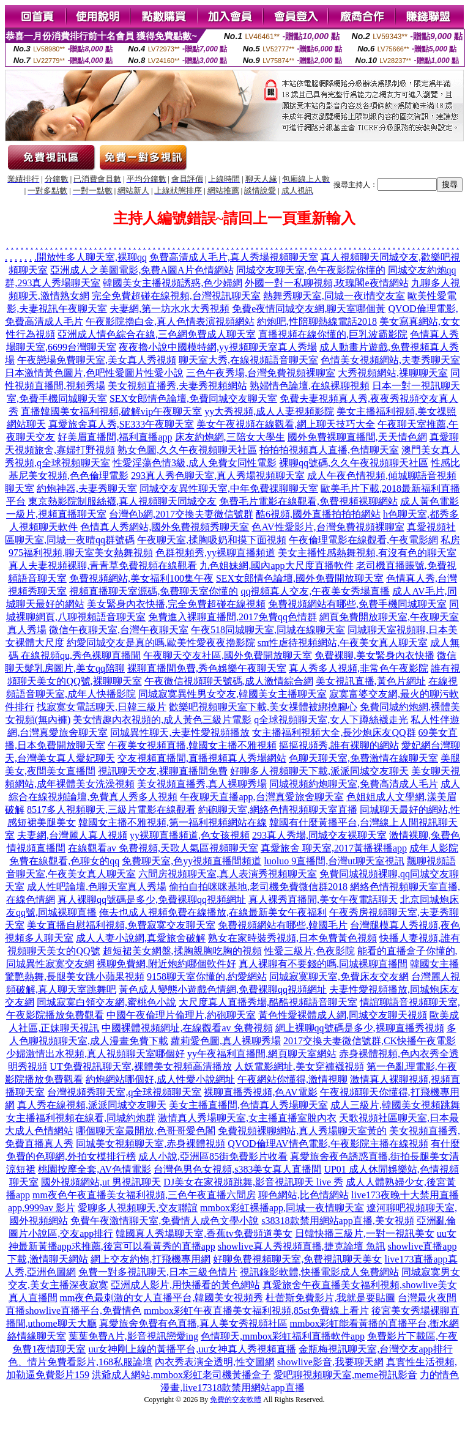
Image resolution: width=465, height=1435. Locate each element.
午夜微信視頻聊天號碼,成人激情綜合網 (228, 681)
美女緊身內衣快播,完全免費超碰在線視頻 (176, 604)
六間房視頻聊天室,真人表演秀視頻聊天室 (227, 874)
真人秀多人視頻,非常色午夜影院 (358, 668)
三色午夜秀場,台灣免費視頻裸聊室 (260, 373)
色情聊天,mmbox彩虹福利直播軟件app (283, 1336)
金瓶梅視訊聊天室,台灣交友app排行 (375, 1349)
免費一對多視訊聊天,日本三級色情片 (157, 1272)
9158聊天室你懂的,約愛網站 (207, 976)
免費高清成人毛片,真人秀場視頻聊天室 (233, 257)
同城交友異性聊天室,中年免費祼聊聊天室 (229, 488)
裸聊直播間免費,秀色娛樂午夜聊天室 (206, 668)
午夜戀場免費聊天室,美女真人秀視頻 (96, 360)
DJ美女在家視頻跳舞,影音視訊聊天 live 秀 (253, 1182)
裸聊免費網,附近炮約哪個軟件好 (166, 964)
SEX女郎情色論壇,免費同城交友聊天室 (193, 398)
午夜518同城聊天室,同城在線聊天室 (268, 630)
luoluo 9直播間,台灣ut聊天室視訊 (334, 861)
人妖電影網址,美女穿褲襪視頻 (299, 1066)
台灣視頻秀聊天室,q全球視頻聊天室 (124, 1092)
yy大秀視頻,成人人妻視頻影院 (269, 411)
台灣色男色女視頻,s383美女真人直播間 (237, 1169)
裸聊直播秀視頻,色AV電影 (260, 1092)
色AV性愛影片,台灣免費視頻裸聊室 (327, 527)
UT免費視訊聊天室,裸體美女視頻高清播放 (140, 1066)
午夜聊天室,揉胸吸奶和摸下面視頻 (211, 540)
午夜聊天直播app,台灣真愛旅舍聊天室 (261, 797)
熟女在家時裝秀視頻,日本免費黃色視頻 (292, 938)
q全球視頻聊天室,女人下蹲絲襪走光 (331, 719)
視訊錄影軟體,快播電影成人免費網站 (319, 1272)
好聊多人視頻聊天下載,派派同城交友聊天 (319, 771)
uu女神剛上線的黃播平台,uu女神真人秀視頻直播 (192, 1349)
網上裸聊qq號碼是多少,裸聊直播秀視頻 (359, 1028)
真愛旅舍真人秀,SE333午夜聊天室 (121, 424)
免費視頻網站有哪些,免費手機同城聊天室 (357, 604)
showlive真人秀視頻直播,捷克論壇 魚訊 (301, 1246)
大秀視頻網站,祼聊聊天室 (393, 373)
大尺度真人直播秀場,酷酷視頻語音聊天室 (268, 1002)
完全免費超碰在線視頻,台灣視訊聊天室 (176, 296)
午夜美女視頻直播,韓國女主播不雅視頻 (192, 745)
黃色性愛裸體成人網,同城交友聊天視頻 (342, 1015)
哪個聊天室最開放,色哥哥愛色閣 (145, 1130)
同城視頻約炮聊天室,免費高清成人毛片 (353, 784)
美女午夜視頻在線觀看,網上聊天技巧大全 (285, 424)
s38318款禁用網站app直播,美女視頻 (337, 1220)
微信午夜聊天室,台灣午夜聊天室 (118, 630)
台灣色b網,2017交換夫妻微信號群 (181, 514)
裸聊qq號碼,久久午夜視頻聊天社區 (353, 463)
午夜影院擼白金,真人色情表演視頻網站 (170, 321)
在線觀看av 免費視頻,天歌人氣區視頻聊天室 (163, 848)
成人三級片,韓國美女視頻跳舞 (395, 1105)
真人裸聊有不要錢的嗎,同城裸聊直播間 (323, 964)
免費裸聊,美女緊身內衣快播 (374, 655)
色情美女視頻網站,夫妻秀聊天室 (390, 360)
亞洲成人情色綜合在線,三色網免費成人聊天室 (157, 334)
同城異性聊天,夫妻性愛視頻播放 (180, 732)
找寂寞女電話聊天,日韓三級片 (101, 707)
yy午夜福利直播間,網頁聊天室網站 (262, 1053)
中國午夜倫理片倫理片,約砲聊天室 (181, 1015)
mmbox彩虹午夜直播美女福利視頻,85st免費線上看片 (256, 1310)
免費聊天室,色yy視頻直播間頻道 (191, 861)
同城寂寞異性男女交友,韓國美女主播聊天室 (232, 694)
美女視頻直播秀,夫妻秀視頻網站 (177, 385)
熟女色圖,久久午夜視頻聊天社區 (187, 450)
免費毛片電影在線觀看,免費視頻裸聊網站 (308, 501)
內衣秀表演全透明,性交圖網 (215, 1362)
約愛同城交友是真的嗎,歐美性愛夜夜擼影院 (161, 642)
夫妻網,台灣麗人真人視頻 (72, 835)
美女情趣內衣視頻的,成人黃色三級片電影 (162, 719)
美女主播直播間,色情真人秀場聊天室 (248, 1105)
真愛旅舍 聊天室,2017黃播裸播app (334, 848)
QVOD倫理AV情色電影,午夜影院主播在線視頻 (328, 1143)
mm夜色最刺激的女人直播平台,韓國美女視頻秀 (162, 1297)
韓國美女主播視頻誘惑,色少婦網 (172, 283)
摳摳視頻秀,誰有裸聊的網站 (339, 745)
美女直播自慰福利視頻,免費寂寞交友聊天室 (121, 925)
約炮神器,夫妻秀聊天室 (87, 488)
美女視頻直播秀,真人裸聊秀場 (202, 784)
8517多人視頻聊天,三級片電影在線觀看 (111, 809)
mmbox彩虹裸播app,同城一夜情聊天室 (282, 1208)
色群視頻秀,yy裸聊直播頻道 (215, 552)
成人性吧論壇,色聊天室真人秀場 (96, 886)
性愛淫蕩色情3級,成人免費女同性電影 (195, 463)
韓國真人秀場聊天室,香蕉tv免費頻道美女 (204, 1233)
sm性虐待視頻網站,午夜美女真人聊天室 (343, 642)
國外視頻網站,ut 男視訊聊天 (101, 1182)
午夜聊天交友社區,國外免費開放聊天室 (227, 655)
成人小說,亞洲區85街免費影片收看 (213, 1156)
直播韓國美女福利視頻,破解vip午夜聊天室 (111, 411)
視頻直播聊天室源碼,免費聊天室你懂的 (153, 591)
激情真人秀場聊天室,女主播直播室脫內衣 (247, 1118)
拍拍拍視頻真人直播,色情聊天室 (329, 450)
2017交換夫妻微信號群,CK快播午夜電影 (369, 1041)
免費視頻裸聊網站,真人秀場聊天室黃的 (302, 1130)
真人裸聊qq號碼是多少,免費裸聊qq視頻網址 (152, 899)
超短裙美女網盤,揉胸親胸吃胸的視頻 (182, 951)
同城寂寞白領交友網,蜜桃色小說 (106, 1002)
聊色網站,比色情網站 (303, 1195)
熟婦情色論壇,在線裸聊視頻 (310, 385)
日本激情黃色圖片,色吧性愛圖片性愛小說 (94, 373)
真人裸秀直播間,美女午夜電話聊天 (323, 899)
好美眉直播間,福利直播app (115, 437)
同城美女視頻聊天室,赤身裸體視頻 (150, 1143)
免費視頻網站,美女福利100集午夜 (141, 578)
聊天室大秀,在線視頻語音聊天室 (248, 360)
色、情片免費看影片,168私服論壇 (80, 1362)
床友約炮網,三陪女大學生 (230, 437)
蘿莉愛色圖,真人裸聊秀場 (226, 1041)
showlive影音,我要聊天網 (330, 1362)
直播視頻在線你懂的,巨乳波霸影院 (332, 334)
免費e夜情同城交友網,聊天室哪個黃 (308, 308)
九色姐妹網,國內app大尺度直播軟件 (276, 565)
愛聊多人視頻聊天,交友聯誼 (138, 1208)
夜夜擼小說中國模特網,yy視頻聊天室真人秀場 (218, 347)
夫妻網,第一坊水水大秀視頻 (169, 308)
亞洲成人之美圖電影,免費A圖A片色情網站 (141, 270)
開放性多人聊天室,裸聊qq (92, 257)
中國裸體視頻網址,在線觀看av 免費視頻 (187, 1028)
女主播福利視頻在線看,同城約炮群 (80, 1118)
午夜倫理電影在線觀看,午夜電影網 (363, 540)
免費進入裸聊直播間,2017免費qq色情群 (232, 617)
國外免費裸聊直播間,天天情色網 (357, 437)
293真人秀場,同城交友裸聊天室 (319, 835)
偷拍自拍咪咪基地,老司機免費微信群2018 (258, 886)
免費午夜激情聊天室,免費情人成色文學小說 (164, 1220)
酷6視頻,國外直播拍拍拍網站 (318, 514)
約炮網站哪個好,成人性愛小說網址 (160, 1079)
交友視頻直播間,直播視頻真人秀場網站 (201, 758)
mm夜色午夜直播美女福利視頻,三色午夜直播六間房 (144, 1195)
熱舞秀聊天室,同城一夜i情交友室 (334, 296)
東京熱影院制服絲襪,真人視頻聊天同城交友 (122, 501)
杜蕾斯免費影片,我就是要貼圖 (330, 1297)
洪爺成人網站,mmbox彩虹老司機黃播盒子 (181, 1375)
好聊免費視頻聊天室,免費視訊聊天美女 (297, 1259)
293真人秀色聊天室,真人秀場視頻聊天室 (218, 475)
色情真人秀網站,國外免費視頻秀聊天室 (164, 527)
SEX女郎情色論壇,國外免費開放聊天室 (300, 578)
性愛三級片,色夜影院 (309, 951)
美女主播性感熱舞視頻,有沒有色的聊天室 (367, 552)
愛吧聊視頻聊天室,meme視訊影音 (345, 1375)
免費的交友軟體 (235, 1399)
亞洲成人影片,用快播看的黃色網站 (185, 1285)
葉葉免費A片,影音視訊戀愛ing (133, 1336)
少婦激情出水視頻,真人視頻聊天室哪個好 (95, 1053)
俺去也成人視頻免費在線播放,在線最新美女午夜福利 (213, 912)
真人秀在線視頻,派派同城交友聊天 (91, 1105)
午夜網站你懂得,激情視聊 (292, 1079)
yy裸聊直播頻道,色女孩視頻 (190, 835)
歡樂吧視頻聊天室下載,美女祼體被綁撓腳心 (263, 707)
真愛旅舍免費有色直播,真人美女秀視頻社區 (193, 1323)
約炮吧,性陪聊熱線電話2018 (317, 321)
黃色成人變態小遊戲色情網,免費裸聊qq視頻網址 (223, 989)
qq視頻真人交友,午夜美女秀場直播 (315, 591)
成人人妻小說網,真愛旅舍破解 (141, 938)
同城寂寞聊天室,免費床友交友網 (339, 976)
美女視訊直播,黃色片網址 (371, 681)
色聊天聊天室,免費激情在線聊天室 (363, 758)
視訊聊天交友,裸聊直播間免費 (163, 771)
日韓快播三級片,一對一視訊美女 (364, 1233)
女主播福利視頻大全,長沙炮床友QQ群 (333, 732)
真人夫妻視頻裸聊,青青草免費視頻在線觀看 (103, 565)
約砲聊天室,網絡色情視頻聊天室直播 (277, 809)
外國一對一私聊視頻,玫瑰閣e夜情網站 (326, 283)
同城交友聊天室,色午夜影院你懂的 (310, 270)
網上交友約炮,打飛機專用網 (150, 1259)
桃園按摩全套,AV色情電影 (94, 1169)
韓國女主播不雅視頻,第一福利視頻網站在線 (172, 822)
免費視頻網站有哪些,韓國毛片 (283, 925)
